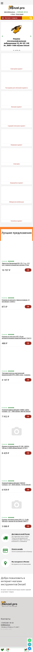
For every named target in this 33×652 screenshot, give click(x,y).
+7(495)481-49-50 (22, 12)
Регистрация (19, 14)
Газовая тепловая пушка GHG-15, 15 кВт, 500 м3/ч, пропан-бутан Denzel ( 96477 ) (15, 525)
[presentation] (2, 38)
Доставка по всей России (21, 539)
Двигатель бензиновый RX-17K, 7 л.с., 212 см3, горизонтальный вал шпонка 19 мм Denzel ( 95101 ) (16, 270)
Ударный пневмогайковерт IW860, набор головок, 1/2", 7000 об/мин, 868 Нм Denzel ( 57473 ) (16, 416)
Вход (13, 14)
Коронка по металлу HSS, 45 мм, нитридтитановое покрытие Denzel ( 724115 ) (16, 343)
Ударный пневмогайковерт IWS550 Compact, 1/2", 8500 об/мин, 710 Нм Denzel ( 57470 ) (16, 489)
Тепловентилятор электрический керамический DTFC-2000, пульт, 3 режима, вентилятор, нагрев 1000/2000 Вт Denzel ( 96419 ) (16, 380)
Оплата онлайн (17, 554)
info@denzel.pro (10, 12)
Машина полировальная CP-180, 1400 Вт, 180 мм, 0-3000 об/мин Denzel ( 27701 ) (15, 452)
